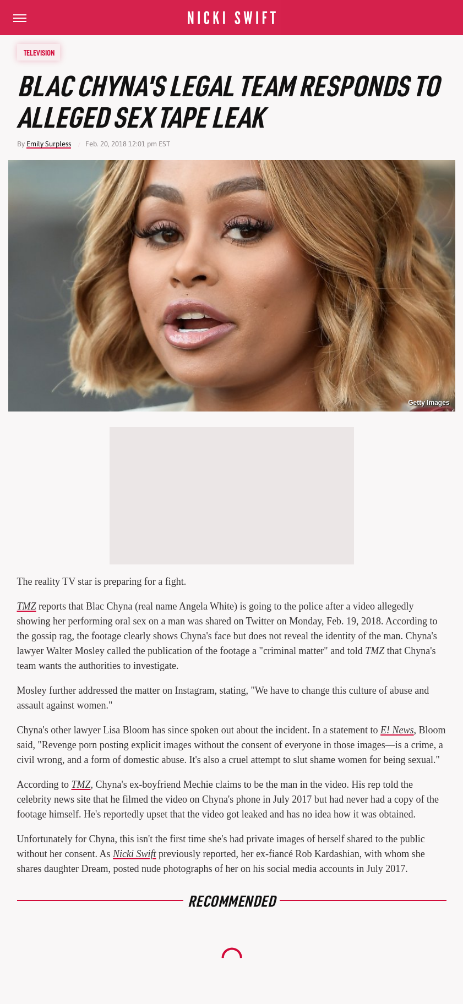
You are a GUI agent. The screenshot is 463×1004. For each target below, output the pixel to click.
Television (39, 52)
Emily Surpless (48, 144)
